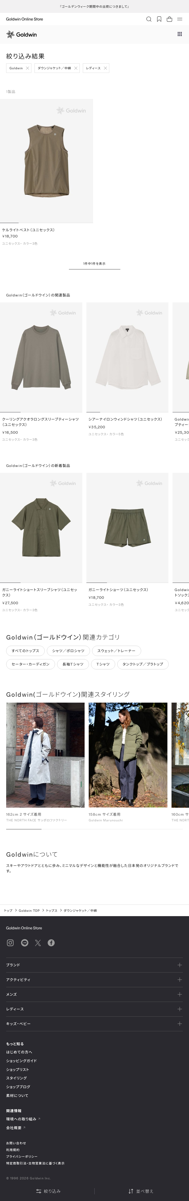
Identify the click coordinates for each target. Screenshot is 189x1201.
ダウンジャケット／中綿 (54, 68)
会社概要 (16, 1127)
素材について (17, 1095)
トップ (8, 910)
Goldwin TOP (29, 910)
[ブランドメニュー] (180, 34)
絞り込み (48, 1191)
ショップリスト (17, 1069)
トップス (51, 910)
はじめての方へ (19, 1052)
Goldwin (16, 68)
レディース (93, 68)
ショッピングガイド (21, 1060)
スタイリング (16, 1078)
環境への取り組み (23, 1119)
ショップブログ (18, 1086)
